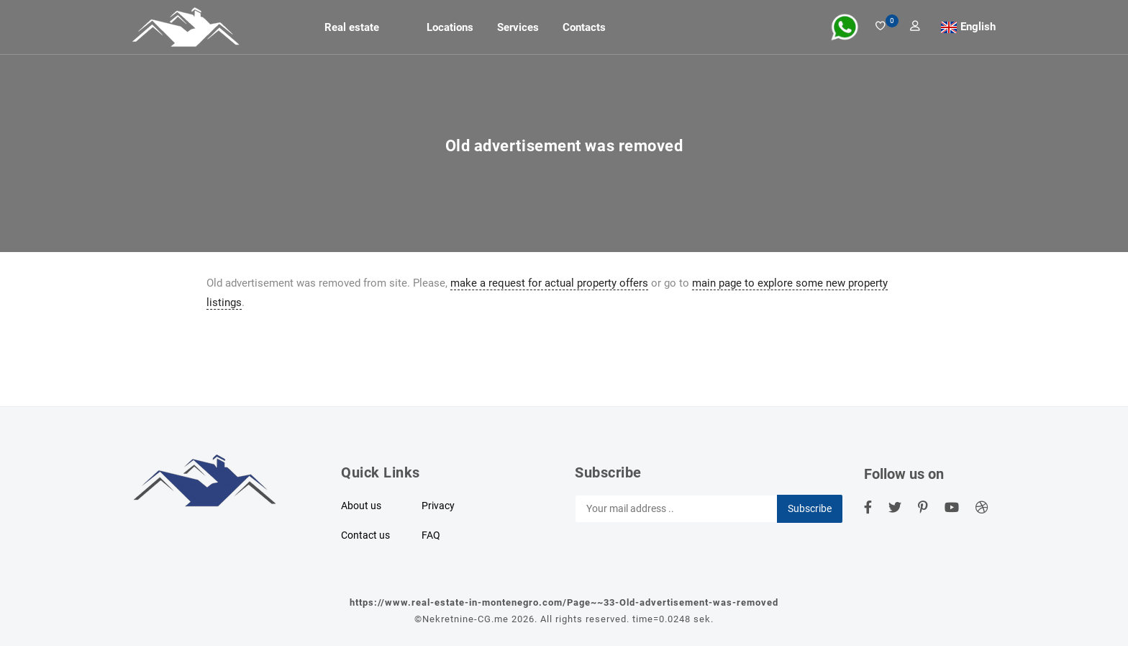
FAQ (431, 535)
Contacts (584, 27)
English (978, 26)
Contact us (365, 535)
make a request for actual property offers (549, 283)
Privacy (438, 505)
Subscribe (810, 508)
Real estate (351, 27)
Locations (450, 27)
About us (361, 505)
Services (518, 27)
